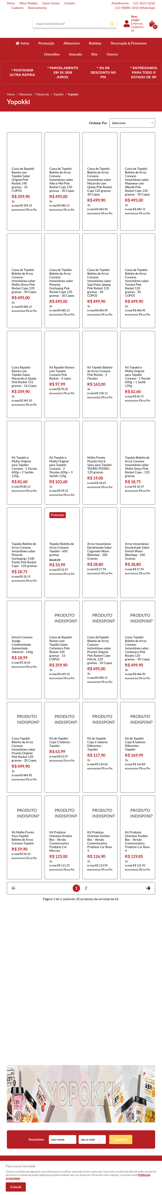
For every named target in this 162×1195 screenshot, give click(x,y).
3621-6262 (144, 3)
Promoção (46, 43)
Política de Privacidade (60, 1141)
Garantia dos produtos (60, 1132)
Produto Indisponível (62, 582)
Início (25, 43)
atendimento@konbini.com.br (104, 1141)
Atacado (75, 54)
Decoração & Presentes (129, 43)
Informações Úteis (61, 1111)
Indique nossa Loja (19, 1141)
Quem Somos (51, 3)
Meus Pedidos (28, 3)
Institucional (17, 1111)
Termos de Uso (55, 1123)
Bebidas (95, 43)
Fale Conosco (15, 1123)
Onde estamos (16, 1137)
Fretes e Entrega (57, 1128)
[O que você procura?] (112, 24)
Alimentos (72, 43)
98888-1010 (135, 8)
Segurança (52, 1137)
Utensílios (52, 54)
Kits (94, 54)
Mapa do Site (15, 1128)
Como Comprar (56, 1118)
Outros (112, 54)
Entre (134, 23)
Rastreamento (37, 8)
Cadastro (17, 8)
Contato (69, 3)
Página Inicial (15, 1118)
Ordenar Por (98, 123)
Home (11, 3)
